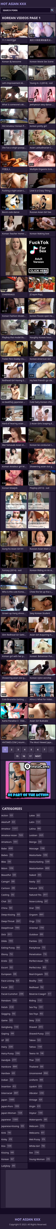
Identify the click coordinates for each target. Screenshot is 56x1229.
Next (38, 756)
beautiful (8, 875)
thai (34, 1060)
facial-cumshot (12, 994)
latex (34, 815)
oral (34, 908)
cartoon (8, 888)
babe (7, 848)
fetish (7, 1007)
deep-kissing (11, 914)
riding (36, 1000)
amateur (9, 828)
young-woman (39, 1159)
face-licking (10, 980)
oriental (37, 928)
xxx (34, 1152)
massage (37, 848)
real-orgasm (39, 974)
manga (35, 842)
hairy (7, 1046)
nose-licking (38, 901)
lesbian (36, 835)
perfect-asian (39, 961)
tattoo (36, 1046)
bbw (6, 861)
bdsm (7, 868)
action (7, 815)
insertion (8, 1086)
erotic (7, 961)
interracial (10, 1093)
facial (7, 987)
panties (36, 941)
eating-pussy (10, 947)
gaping (7, 1033)
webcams (37, 1132)
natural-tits (38, 894)
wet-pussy (37, 1139)
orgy (35, 921)
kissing (7, 1152)
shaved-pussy (39, 1033)
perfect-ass (38, 967)
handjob (9, 1060)
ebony (7, 954)
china (7, 908)
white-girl (37, 1146)
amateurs (9, 842)
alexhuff (8, 822)
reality (36, 980)
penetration (38, 954)
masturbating (39, 861)
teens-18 (36, 1053)
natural (36, 888)
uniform (36, 1080)
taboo (35, 1040)
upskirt (35, 1086)
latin (35, 822)
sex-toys (36, 1013)
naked (35, 875)
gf (5, 1040)
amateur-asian (12, 835)
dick (6, 934)
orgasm (36, 914)
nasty (35, 881)
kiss (6, 1146)
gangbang (10, 1027)
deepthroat (10, 928)
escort (7, 967)
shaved (36, 1027)
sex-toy (36, 1007)
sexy (35, 1020)
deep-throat (11, 921)
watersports (38, 1119)
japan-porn (10, 1106)
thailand (36, 1066)
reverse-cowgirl (40, 994)
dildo (7, 941)
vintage (36, 1099)
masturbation (39, 868)
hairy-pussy (10, 1053)
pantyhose (37, 947)
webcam (37, 1126)
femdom (9, 1000)
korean (7, 1159)
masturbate (38, 855)
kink (6, 1132)
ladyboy (8, 1165)
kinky (7, 1139)
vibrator (36, 1093)
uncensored (39, 1073)
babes (7, 855)
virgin (35, 1106)
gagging (8, 1013)
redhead (36, 987)
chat (6, 901)
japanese (10, 1119)
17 (30, 756)
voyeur (36, 1113)
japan (8, 1099)
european (9, 974)
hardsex (8, 1073)
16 (24, 756)
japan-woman (12, 1113)
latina (35, 828)
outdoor (36, 934)
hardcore (9, 1066)
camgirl (8, 881)
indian (7, 1080)
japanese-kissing (13, 1126)
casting (8, 894)
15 (17, 756)
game (7, 1020)
